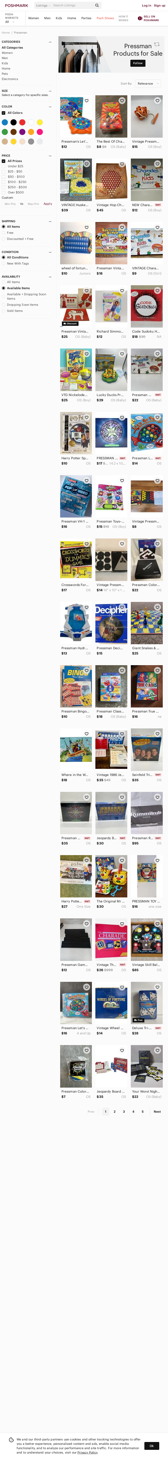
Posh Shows (105, 18)
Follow (138, 63)
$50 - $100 (13, 177)
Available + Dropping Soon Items (24, 296)
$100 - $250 (14, 182)
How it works (124, 18)
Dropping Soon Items (20, 305)
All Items (11, 227)
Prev (91, 1112)
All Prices (12, 161)
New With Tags (15, 263)
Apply (48, 204)
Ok (152, 1446)
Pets (5, 74)
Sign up (159, 5)
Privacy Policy (87, 1452)
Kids (59, 18)
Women (33, 18)
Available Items (16, 288)
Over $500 (13, 192)
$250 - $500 (14, 187)
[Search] (73, 5)
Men (47, 18)
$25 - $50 (12, 171)
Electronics (10, 79)
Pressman (20, 32)
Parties (86, 18)
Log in (146, 5)
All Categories (12, 48)
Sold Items (12, 311)
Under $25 (12, 166)
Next (157, 1112)
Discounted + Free (18, 239)
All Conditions (15, 257)
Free (8, 233)
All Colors (12, 113)
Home (71, 18)
